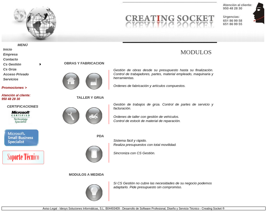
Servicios (10, 79)
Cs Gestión (12, 64)
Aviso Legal (50, 208)
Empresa (10, 54)
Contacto (10, 59)
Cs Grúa (10, 69)
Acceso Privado (16, 74)
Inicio (7, 49)
